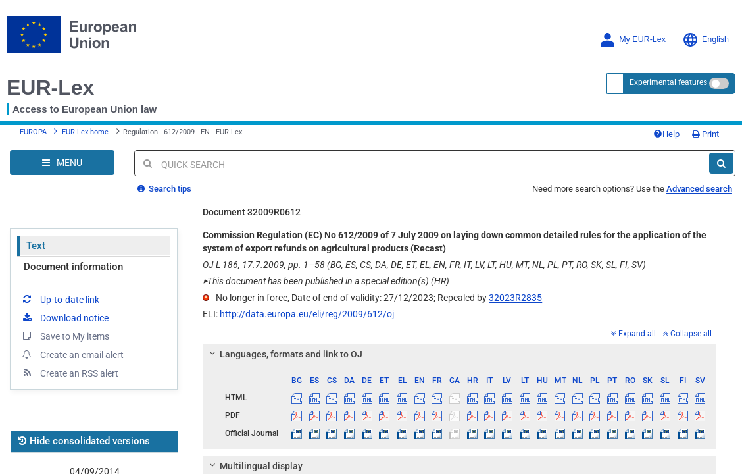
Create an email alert (72, 354)
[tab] (459, 354)
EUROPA (33, 132)
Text (35, 245)
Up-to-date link (59, 298)
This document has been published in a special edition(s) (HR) (326, 281)
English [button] (705, 40)
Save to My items (64, 335)
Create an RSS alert (69, 372)
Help (666, 134)
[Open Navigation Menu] (62, 162)
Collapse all (687, 333)
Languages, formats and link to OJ (284, 354)
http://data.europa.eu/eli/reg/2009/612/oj (307, 314)
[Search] (721, 163)
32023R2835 (515, 297)
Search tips (164, 189)
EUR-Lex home (85, 132)
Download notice (64, 317)
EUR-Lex (50, 87)
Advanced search (699, 189)
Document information (73, 267)
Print (705, 134)
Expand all (633, 333)
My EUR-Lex (632, 40)
